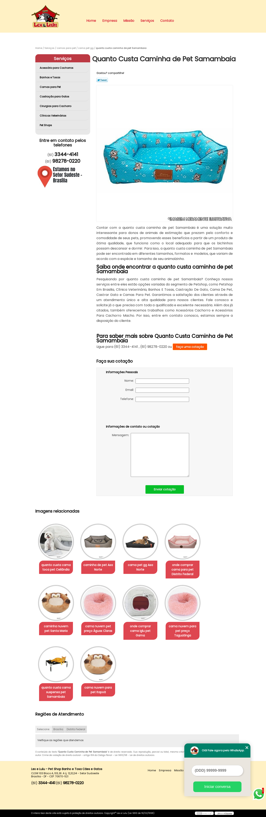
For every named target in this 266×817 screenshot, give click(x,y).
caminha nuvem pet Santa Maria (56, 628)
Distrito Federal (76, 729)
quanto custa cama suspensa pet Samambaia (56, 692)
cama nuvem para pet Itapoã (98, 689)
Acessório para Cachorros (57, 68)
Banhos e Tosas (50, 77)
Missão (128, 20)
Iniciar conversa (217, 787)
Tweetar (102, 80)
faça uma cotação (190, 347)
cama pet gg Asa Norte (140, 567)
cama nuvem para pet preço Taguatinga (182, 630)
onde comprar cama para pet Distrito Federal (182, 569)
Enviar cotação (165, 489)
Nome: (156, 381)
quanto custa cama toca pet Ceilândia (56, 567)
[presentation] (132, 414)
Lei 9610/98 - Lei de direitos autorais (134, 755)
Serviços (147, 20)
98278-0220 (66, 161)
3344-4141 (66, 154)
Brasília (58, 729)
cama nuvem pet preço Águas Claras (98, 628)
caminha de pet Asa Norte (98, 567)
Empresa (109, 20)
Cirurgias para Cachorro (56, 106)
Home (91, 20)
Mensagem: (150, 455)
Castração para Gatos (55, 96)
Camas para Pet (50, 87)
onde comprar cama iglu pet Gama (140, 630)
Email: (157, 390)
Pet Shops (46, 125)
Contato (167, 20)
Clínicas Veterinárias (53, 115)
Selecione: (43, 729)
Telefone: (154, 399)
